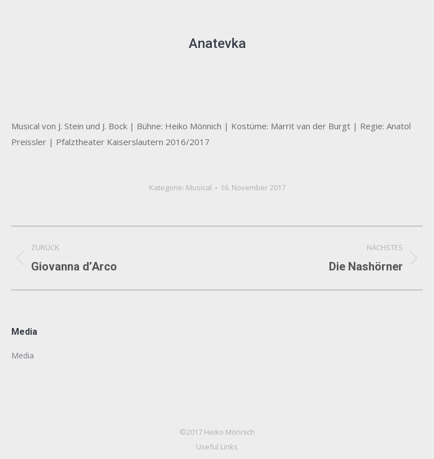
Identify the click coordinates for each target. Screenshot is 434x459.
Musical (199, 187)
